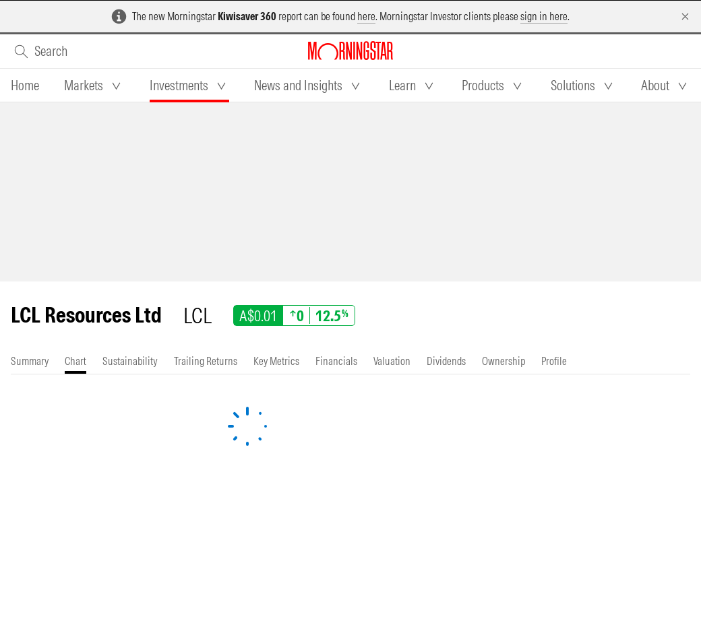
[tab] (25, 85)
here (366, 16)
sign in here (544, 16)
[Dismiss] (685, 16)
